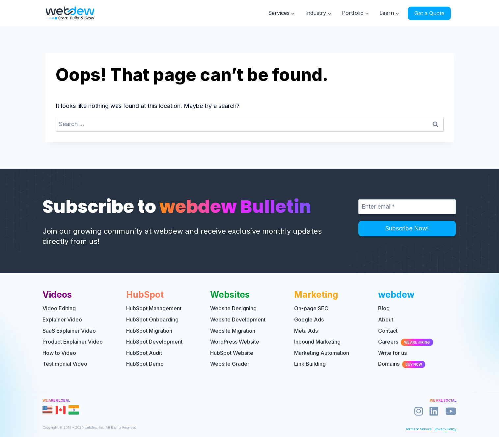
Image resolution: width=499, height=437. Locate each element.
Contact (388, 330)
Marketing (316, 294)
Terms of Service (418, 429)
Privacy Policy (445, 429)
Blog (384, 308)
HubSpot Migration (149, 330)
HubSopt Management (153, 308)
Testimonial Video (64, 363)
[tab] (47, 410)
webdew (396, 294)
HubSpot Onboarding (152, 319)
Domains (401, 363)
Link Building (310, 363)
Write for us (392, 353)
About (385, 319)
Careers (405, 341)
